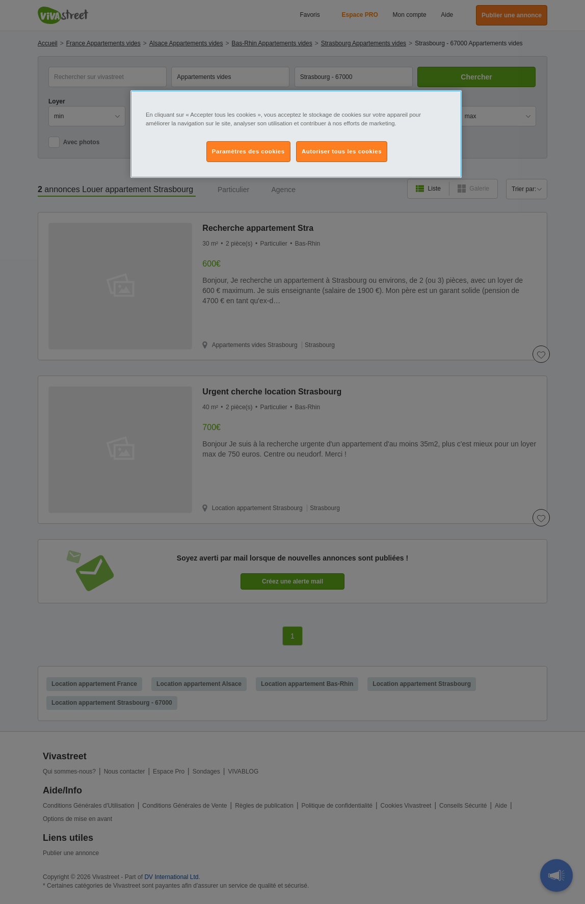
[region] (296, 134)
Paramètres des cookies (248, 151)
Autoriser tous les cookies (342, 151)
